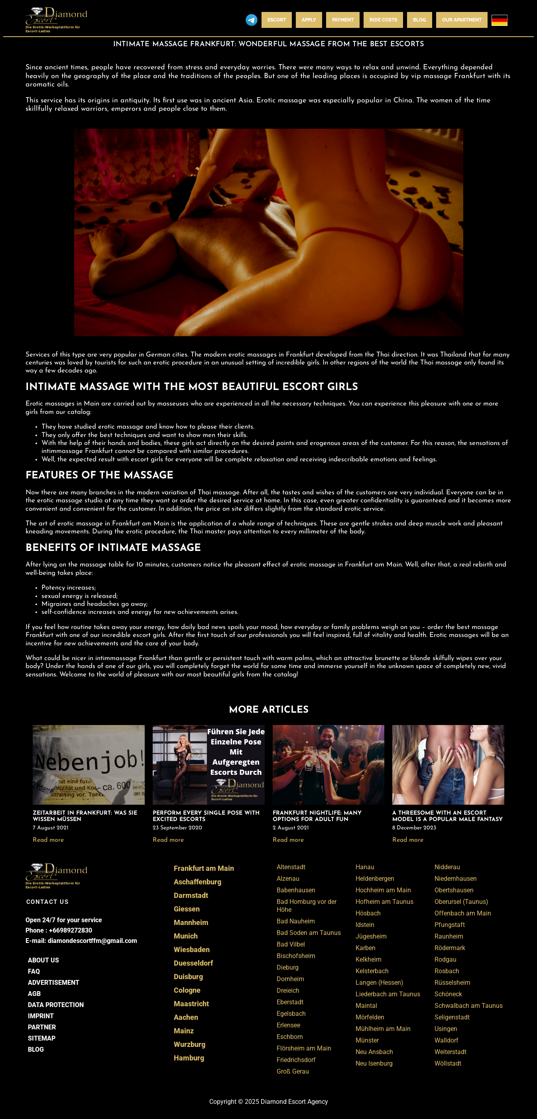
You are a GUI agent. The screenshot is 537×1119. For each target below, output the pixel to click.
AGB (34, 993)
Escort (277, 20)
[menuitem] (499, 20)
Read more (48, 840)
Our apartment (462, 20)
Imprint (41, 1016)
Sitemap (41, 1038)
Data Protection (56, 1005)
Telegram (252, 20)
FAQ (34, 971)
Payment (343, 20)
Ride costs (383, 20)
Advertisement (53, 982)
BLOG (419, 20)
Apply (309, 20)
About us (43, 960)
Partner (42, 1027)
